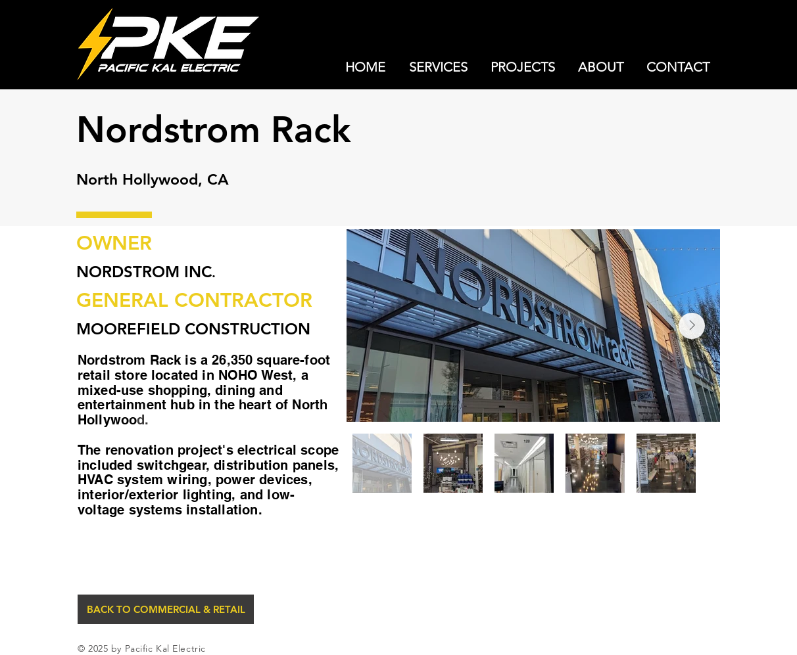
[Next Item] (692, 326)
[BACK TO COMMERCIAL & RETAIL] (166, 609)
